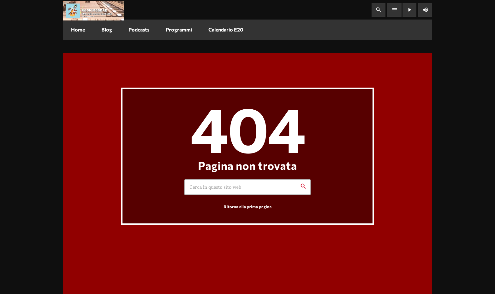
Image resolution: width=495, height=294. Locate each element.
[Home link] (93, 10)
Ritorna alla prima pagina (248, 206)
